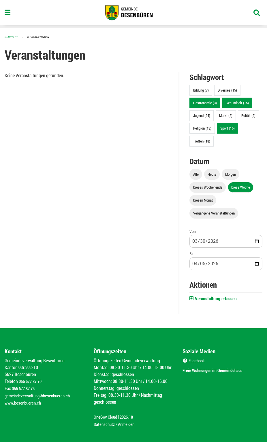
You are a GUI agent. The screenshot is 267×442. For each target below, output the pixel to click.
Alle (196, 174)
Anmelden (128, 422)
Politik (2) (248, 115)
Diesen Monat (203, 200)
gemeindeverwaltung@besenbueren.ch (39, 395)
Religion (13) (202, 128)
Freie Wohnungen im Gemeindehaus (221, 369)
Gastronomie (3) (205, 102)
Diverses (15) (227, 90)
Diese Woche (240, 187)
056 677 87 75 (24, 388)
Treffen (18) (201, 141)
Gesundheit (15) (237, 102)
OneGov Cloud (106, 415)
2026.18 (128, 415)
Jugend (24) (201, 115)
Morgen (230, 174)
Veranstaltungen (40, 37)
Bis (191, 253)
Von (192, 231)
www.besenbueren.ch (24, 402)
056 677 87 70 (31, 381)
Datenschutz (105, 422)
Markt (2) (225, 115)
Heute (212, 174)
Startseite (12, 37)
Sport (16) (227, 128)
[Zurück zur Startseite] (133, 14)
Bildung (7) (201, 90)
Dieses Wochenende (207, 187)
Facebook (194, 360)
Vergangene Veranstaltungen (214, 212)
